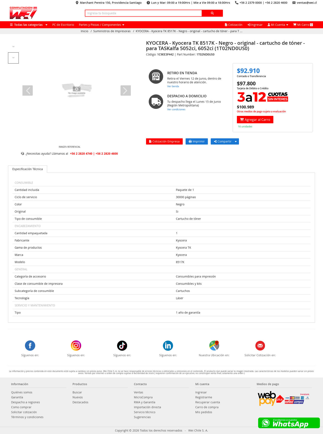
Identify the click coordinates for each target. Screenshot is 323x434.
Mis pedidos (203, 412)
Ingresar (255, 25)
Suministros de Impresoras (112, 31)
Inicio (84, 31)
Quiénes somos (21, 392)
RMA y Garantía (144, 402)
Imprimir (197, 141)
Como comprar (21, 407)
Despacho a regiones (25, 402)
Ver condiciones (176, 109)
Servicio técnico (144, 412)
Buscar (77, 392)
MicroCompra (143, 397)
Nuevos (78, 397)
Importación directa (147, 407)
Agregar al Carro (255, 119)
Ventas (138, 392)
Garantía (17, 397)
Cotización (233, 25)
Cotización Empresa (164, 141)
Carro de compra (207, 407)
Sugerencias (142, 417)
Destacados (80, 402)
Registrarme (203, 397)
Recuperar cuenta (207, 402)
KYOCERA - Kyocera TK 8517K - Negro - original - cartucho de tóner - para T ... (189, 31)
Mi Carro (303, 25)
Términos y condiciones (27, 417)
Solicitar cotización (24, 412)
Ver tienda (173, 86)
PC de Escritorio (63, 25)
